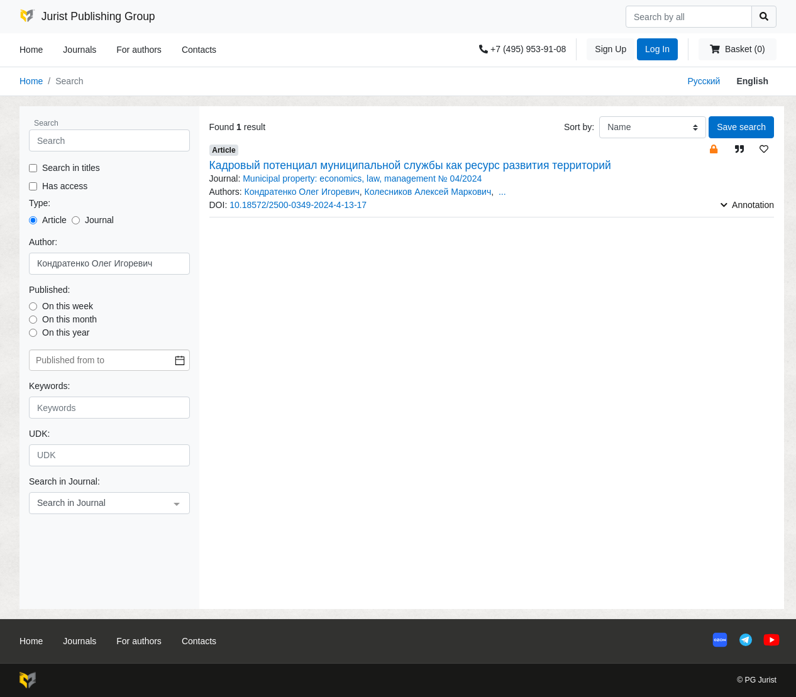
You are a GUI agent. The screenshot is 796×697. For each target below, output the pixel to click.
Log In (657, 49)
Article (54, 220)
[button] (713, 148)
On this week (67, 306)
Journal (99, 220)
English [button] (752, 81)
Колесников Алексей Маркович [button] (428, 192)
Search (46, 123)
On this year (65, 332)
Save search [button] (741, 127)
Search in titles (71, 168)
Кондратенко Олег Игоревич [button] (302, 192)
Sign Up (610, 49)
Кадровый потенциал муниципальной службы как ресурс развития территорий (410, 165)
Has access (64, 186)
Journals (79, 50)
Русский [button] (703, 81)
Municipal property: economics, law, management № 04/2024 (362, 178)
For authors (139, 50)
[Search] (689, 17)
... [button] (502, 192)
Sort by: (579, 127)
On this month (69, 319)
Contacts (199, 50)
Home (31, 50)
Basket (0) (737, 49)
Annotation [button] (747, 205)
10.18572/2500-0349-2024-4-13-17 (298, 205)
